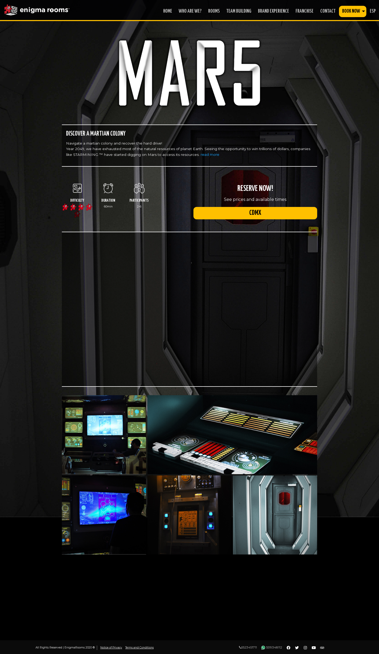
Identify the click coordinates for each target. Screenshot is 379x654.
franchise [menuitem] (304, 11)
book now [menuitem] (351, 11)
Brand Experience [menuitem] (273, 11)
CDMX (255, 214)
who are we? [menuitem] (190, 11)
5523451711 (248, 647)
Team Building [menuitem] (238, 11)
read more (210, 154)
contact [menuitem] (328, 11)
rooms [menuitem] (214, 11)
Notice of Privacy (111, 647)
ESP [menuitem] (373, 11)
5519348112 (271, 647)
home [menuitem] (167, 11)
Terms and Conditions (141, 647)
